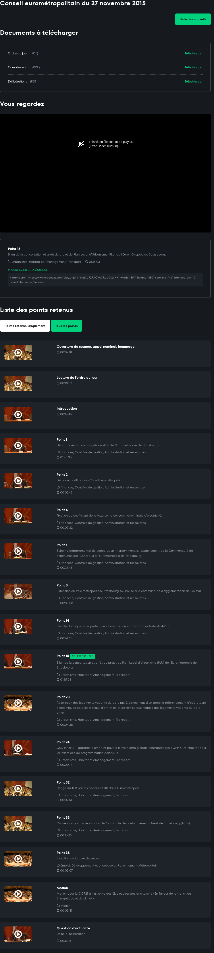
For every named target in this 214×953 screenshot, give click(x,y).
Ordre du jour (17, 53)
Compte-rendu (18, 67)
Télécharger (194, 53)
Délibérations (17, 81)
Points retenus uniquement (25, 326)
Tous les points (66, 326)
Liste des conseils (193, 19)
